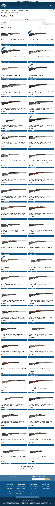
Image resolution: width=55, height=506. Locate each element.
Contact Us (9, 486)
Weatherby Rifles (15, 12)
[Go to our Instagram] (16, 479)
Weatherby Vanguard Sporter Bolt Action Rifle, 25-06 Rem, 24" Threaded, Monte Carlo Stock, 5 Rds (41, 180)
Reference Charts (9, 490)
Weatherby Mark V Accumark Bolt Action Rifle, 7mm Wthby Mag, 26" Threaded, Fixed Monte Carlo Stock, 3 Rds (41, 301)
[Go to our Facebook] (12, 479)
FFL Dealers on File (20, 493)
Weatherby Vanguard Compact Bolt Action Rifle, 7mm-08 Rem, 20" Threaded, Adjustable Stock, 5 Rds (13, 109)
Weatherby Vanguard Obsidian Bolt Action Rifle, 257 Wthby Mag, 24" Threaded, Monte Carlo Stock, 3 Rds (41, 283)
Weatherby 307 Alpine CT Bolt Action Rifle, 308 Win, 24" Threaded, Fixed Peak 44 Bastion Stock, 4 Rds (40, 143)
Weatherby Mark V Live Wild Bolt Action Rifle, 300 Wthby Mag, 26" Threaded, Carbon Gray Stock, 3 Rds (13, 335)
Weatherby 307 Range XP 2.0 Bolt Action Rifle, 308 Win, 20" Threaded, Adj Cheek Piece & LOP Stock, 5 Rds (41, 109)
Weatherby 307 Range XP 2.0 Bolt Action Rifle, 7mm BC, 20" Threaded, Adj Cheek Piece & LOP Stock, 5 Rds (13, 457)
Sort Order (48, 23)
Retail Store (9, 488)
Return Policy (21, 491)
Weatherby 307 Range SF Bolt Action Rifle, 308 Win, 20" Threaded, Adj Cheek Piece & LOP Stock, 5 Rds (12, 440)
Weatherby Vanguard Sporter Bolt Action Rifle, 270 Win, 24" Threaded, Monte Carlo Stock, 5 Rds (13, 369)
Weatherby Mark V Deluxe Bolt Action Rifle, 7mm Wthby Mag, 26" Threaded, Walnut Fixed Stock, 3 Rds (12, 352)
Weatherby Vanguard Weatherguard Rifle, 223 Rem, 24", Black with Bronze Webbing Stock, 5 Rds (12, 405)
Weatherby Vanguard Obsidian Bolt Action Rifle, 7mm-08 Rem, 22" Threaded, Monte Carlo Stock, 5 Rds (13, 283)
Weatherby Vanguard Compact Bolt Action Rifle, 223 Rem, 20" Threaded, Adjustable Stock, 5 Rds (41, 91)
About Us (33, 493)
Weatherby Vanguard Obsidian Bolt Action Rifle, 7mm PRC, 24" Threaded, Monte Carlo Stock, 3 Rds (41, 40)
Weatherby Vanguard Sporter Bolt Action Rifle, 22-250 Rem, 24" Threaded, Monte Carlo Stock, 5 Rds (41, 318)
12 (50, 27)
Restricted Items (21, 488)
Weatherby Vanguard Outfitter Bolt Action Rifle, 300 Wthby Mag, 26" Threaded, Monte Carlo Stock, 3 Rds (41, 352)
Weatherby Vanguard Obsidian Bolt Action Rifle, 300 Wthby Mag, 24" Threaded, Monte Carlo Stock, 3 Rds (13, 197)
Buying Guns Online (21, 486)
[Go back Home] (1, 12)
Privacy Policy (33, 488)
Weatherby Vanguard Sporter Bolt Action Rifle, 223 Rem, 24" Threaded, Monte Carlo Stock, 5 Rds (41, 214)
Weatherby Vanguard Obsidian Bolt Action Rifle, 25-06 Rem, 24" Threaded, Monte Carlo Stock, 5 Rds (41, 197)
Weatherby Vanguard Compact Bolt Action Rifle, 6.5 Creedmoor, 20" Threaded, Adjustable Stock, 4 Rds (12, 126)
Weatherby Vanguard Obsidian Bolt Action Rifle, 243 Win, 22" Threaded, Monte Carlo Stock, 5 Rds (41, 440)
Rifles (9, 12)
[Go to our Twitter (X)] (14, 479)
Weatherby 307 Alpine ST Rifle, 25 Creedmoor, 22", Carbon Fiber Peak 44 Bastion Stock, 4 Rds (13, 180)
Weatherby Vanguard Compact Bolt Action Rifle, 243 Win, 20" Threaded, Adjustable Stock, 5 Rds (41, 126)
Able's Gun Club (45, 486)
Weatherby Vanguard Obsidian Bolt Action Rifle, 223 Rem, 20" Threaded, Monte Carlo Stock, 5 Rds (41, 405)
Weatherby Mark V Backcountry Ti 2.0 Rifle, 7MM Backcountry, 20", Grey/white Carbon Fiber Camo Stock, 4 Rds (40, 458)
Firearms (5, 12)
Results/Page (3, 23)
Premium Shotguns (45, 488)
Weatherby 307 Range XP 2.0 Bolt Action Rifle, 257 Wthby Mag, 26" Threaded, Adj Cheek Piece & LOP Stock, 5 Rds (40, 266)
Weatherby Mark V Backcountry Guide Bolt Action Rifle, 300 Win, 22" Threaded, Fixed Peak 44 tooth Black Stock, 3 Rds (13, 318)
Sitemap (33, 491)
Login (9, 493)
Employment (33, 490)
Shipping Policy (21, 490)
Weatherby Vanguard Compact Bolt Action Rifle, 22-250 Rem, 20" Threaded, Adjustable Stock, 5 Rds (13, 57)
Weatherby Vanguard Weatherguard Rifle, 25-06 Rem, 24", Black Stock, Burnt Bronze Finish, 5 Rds (13, 248)
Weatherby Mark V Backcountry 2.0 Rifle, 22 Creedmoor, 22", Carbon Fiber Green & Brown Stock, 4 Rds (13, 301)
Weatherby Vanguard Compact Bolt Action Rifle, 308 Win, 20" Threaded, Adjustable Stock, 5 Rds (41, 74)
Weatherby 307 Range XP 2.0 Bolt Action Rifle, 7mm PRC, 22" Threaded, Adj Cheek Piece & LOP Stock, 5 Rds (13, 91)
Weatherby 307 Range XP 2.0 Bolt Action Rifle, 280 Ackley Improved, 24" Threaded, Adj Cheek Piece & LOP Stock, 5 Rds (13, 40)
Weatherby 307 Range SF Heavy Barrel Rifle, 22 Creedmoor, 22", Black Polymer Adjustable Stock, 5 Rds (41, 335)
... (47, 27)
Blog (9, 491)
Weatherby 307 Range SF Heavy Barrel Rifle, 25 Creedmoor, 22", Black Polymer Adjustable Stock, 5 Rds (13, 231)
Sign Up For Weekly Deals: (39, 476)
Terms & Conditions (33, 486)
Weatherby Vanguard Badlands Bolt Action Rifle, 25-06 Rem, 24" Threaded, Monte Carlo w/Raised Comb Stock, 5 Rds (13, 214)
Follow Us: (13, 476)
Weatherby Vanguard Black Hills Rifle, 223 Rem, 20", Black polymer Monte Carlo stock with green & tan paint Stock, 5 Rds (41, 422)
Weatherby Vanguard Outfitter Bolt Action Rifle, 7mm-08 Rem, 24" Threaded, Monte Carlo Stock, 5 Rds (13, 74)
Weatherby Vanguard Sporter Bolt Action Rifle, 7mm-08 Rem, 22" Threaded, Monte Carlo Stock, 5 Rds (40, 387)
